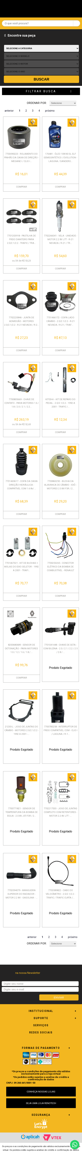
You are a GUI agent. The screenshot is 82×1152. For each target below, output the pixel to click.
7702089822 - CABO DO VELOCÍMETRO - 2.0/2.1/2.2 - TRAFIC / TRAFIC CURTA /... (60, 894)
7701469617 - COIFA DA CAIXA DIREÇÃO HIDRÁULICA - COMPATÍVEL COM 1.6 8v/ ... (21, 485)
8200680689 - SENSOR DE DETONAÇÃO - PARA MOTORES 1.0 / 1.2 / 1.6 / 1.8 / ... (21, 648)
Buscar (41, 79)
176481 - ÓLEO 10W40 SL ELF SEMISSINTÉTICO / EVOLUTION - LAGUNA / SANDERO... (60, 157)
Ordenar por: (37, 103)
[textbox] (41, 23)
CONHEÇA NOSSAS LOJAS (41, 1091)
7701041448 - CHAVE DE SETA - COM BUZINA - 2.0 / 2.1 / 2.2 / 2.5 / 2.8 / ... (60, 648)
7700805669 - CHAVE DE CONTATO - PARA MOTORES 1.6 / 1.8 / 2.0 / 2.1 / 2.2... (21, 403)
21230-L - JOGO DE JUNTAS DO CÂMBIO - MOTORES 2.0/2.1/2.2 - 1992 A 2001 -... (21, 730)
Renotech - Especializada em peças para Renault (41, 8)
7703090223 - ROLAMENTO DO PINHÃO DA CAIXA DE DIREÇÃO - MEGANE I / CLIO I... (21, 157)
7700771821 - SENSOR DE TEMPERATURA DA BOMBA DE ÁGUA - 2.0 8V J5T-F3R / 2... (21, 812)
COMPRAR (21, 186)
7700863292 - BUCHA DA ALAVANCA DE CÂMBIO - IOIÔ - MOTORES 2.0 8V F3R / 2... (60, 485)
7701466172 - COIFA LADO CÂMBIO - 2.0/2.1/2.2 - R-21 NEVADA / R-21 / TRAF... (60, 321)
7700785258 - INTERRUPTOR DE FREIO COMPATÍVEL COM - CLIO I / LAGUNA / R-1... (60, 730)
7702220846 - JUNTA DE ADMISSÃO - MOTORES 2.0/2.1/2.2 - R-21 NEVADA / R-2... (21, 321)
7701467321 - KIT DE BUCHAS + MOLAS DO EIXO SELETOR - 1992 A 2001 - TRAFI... (21, 567)
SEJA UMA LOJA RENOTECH (41, 1103)
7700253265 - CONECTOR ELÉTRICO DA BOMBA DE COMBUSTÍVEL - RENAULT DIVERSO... (60, 568)
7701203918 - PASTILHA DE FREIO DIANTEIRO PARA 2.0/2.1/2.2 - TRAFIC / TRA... (21, 239)
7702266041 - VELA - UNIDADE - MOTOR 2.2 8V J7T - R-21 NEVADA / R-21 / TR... (60, 239)
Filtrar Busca (41, 91)
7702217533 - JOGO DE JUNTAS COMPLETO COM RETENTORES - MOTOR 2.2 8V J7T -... (60, 812)
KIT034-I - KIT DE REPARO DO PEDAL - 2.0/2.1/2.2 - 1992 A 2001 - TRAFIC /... (60, 403)
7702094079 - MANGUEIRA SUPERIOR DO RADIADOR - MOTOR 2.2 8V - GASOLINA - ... (21, 894)
